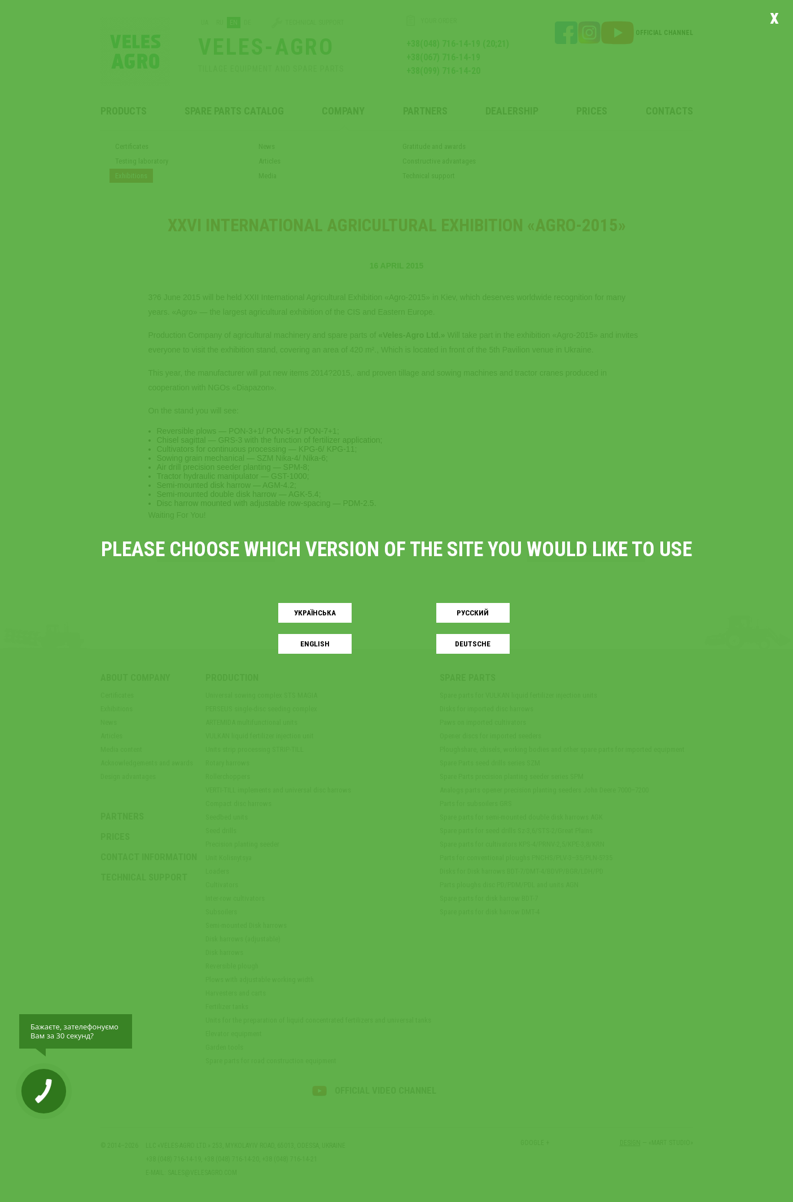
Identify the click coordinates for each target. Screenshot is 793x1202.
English (315, 644)
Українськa (315, 613)
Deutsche (472, 644)
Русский (473, 613)
